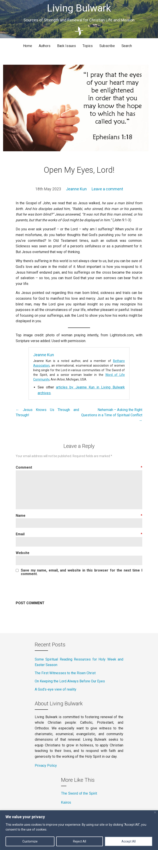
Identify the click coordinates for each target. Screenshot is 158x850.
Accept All (128, 841)
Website (22, 553)
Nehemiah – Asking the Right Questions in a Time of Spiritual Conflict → (111, 415)
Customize (30, 841)
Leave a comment (107, 189)
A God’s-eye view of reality (56, 689)
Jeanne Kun (76, 189)
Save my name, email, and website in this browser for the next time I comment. (81, 572)
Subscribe (107, 46)
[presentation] (49, 587)
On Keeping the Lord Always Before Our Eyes (70, 681)
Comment (79, 467)
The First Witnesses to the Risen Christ (65, 673)
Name (79, 515)
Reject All (79, 841)
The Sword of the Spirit (79, 793)
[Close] (155, 812)
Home (27, 46)
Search (126, 46)
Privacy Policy (46, 765)
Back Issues (66, 46)
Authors (44, 46)
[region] (79, 830)
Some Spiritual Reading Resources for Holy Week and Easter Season (79, 662)
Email (79, 534)
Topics (88, 46)
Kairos (66, 802)
